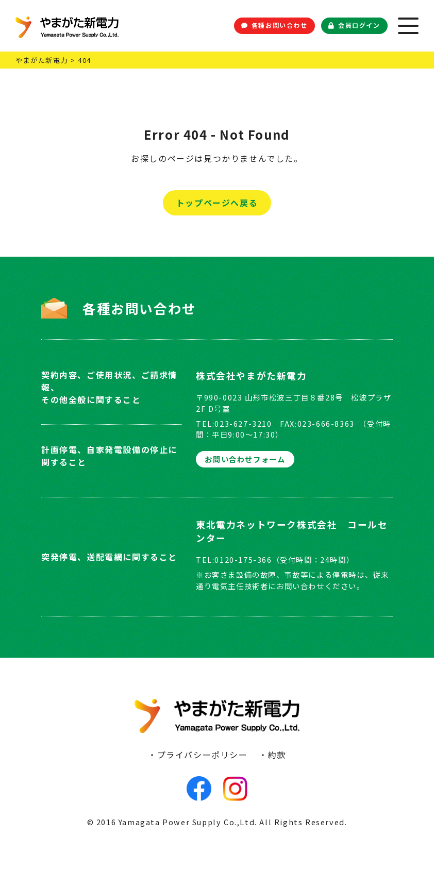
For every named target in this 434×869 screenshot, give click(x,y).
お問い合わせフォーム (245, 459)
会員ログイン (354, 25)
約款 (277, 754)
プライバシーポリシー (202, 754)
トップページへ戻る (217, 202)
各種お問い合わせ (274, 25)
